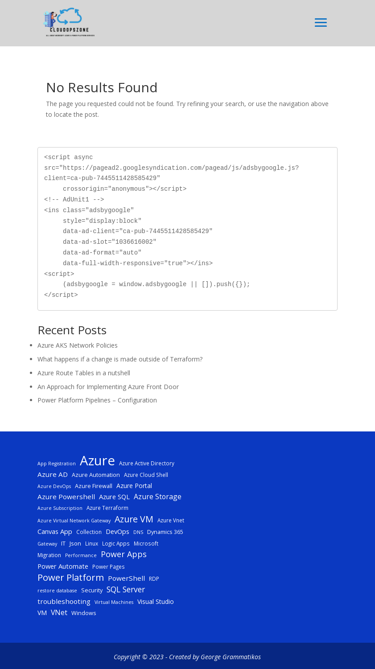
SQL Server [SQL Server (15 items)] (126, 589)
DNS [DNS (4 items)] (138, 532)
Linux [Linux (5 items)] (91, 543)
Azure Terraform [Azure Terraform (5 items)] (107, 507)
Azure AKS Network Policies (77, 345)
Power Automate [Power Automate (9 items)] (62, 566)
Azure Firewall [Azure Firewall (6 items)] (93, 486)
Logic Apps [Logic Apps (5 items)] (116, 543)
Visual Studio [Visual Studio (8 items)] (155, 601)
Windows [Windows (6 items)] (83, 613)
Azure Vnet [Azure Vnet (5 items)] (170, 520)
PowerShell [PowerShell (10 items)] (126, 578)
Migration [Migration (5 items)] (49, 554)
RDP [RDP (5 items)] (154, 578)
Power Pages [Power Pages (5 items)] (108, 566)
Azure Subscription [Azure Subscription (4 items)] (59, 508)
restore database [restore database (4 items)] (57, 590)
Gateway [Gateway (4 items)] (47, 544)
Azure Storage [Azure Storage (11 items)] (157, 496)
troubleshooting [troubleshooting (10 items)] (64, 601)
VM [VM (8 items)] (42, 612)
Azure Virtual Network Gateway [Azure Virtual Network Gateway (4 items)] (74, 520)
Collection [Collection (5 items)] (89, 531)
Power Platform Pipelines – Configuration (97, 400)
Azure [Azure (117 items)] (97, 461)
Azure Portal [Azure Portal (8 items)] (134, 485)
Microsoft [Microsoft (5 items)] (146, 543)
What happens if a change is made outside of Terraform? (119, 359)
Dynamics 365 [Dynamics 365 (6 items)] (165, 532)
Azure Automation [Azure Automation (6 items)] (96, 475)
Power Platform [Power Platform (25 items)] (70, 577)
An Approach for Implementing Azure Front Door (108, 386)
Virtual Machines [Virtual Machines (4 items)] (114, 602)
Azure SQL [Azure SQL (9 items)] (114, 496)
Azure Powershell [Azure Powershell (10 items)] (66, 496)
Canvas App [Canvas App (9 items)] (54, 531)
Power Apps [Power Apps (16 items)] (124, 554)
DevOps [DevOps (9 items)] (117, 531)
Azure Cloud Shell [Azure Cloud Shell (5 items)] (146, 474)
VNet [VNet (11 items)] (59, 612)
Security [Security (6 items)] (92, 590)
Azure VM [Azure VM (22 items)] (134, 519)
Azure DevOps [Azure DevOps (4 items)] (54, 486)
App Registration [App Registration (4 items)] (56, 463)
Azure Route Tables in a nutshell (83, 373)
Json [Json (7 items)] (75, 543)
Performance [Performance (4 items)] (81, 555)
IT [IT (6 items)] (63, 543)
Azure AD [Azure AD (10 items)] (52, 474)
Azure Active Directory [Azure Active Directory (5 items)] (146, 463)
